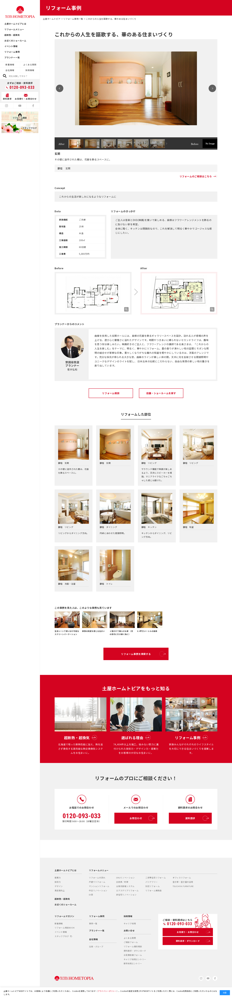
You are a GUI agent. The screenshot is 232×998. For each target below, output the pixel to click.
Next (212, 88)
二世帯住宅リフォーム (155, 877)
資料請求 (196, 818)
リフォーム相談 (111, 393)
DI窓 (91, 894)
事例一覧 (93, 923)
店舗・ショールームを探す (161, 393)
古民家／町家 (122, 881)
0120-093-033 (22, 88)
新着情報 (9, 64)
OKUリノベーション (125, 877)
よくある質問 (29, 64)
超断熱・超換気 (12, 34)
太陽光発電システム (125, 886)
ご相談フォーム (131, 942)
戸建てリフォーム (97, 881)
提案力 (58, 877)
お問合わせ (141, 818)
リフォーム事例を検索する (142, 653)
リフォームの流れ (97, 877)
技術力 (58, 881)
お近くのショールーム (15, 40)
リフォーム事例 (12, 51)
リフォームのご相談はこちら (198, 176)
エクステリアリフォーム (127, 890)
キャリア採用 (130, 923)
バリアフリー (151, 881)
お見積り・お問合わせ (193, 932)
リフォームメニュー (14, 29)
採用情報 (29, 70)
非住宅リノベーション (126, 894)
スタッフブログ (63, 936)
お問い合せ (129, 930)
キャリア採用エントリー (135, 959)
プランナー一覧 (12, 57)
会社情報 (9, 70)
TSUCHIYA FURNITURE (183, 886)
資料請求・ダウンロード (135, 950)
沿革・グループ (96, 946)
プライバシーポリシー (107, 991)
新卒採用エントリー (133, 963)
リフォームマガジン (64, 916)
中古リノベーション (98, 890)
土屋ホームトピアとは (15, 23)
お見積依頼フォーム (133, 955)
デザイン (59, 886)
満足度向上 (60, 890)
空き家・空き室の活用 (183, 881)
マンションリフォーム (99, 886)
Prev (59, 88)
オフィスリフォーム (182, 877)
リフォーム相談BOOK (65, 927)
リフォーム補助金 (153, 890)
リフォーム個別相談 (133, 946)
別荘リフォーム (152, 886)
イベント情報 (11, 46)
